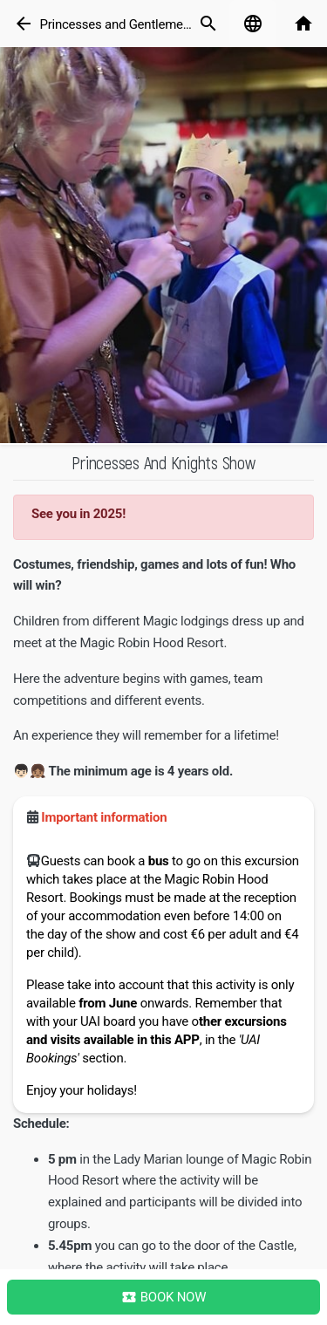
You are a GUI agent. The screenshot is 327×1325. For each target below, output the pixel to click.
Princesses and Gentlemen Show (131, 24)
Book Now (164, 1297)
